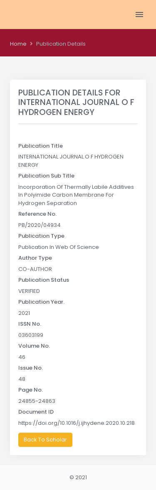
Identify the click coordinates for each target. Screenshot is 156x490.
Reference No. (37, 214)
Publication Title (40, 146)
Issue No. (30, 368)
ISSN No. (29, 324)
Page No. (30, 390)
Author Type (35, 258)
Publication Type (41, 236)
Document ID (36, 412)
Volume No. (34, 346)
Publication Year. (41, 302)
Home (18, 44)
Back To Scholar (45, 440)
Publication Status (43, 280)
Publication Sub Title (46, 176)
